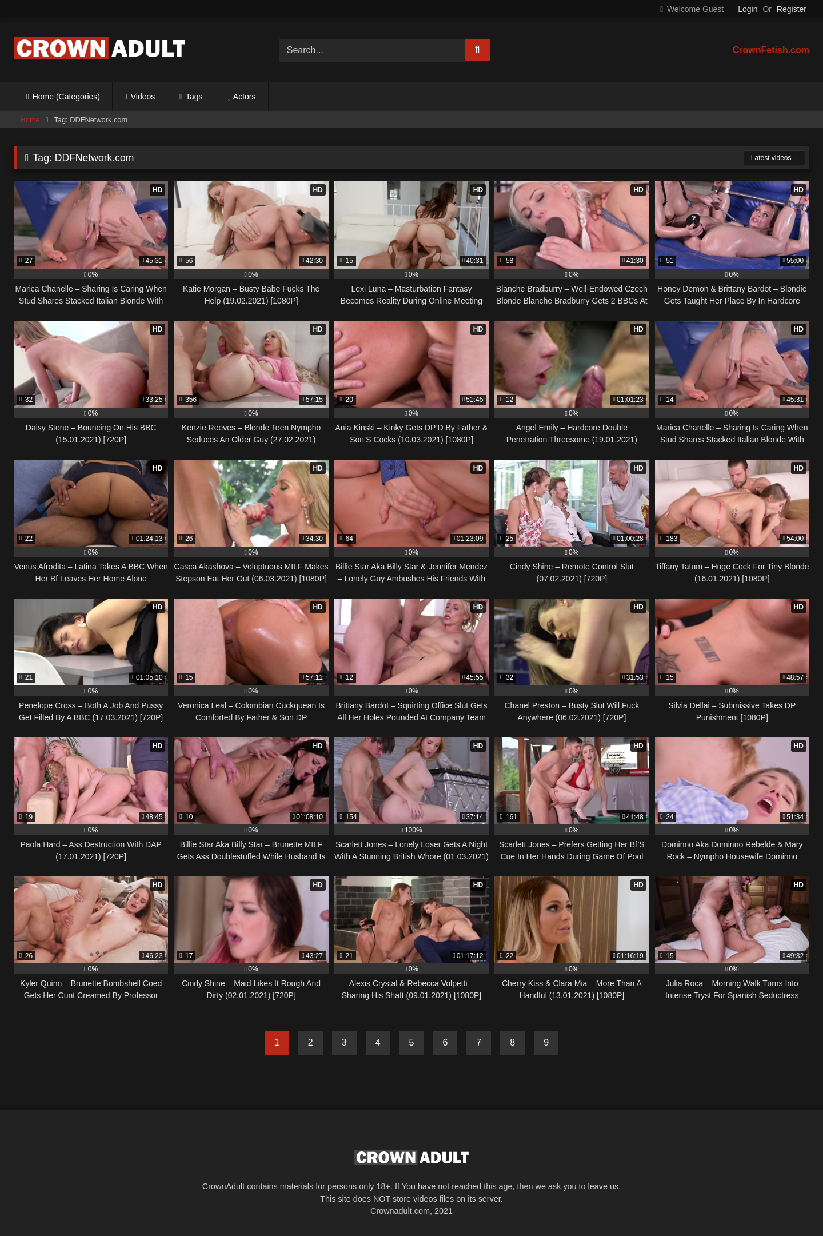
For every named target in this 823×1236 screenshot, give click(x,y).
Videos (143, 96)
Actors (244, 96)
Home (30, 119)
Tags (194, 96)
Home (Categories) (66, 96)
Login (747, 9)
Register (791, 9)
